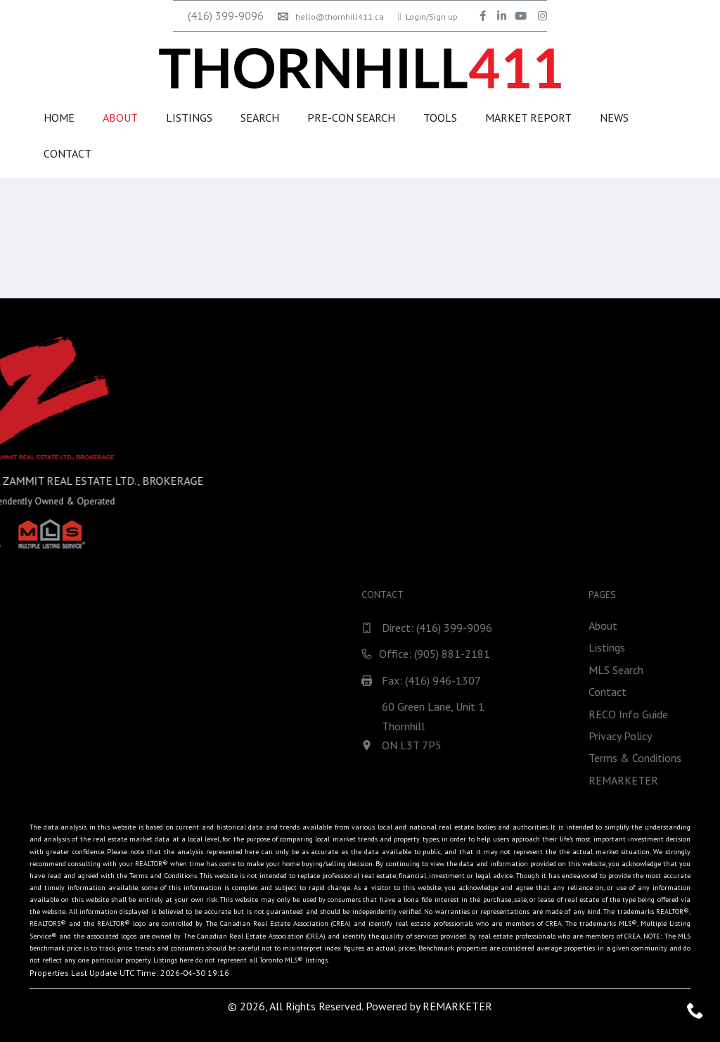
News (614, 117)
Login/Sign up (428, 16)
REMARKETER (457, 1006)
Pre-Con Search (351, 117)
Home (59, 117)
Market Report (528, 117)
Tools (440, 117)
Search (259, 117)
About (120, 117)
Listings (189, 117)
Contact (67, 153)
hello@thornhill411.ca (331, 16)
